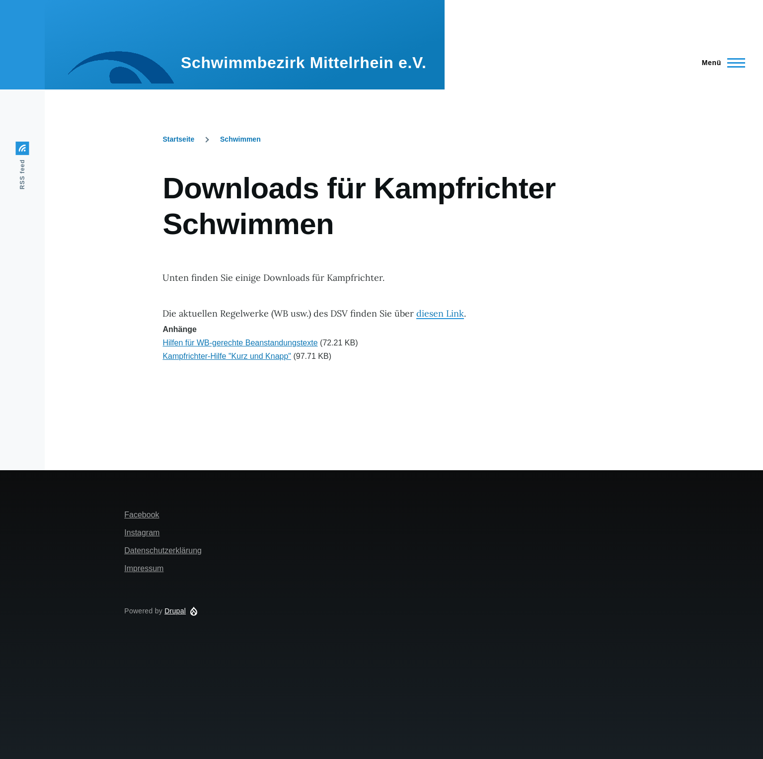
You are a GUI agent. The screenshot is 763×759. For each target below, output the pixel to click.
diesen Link (440, 313)
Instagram (141, 532)
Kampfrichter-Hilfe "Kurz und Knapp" (226, 356)
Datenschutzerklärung (163, 550)
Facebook (141, 514)
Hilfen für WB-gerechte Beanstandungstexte (239, 342)
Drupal (175, 611)
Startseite (178, 139)
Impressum (143, 568)
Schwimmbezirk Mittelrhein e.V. (304, 63)
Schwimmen (240, 139)
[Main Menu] (720, 63)
